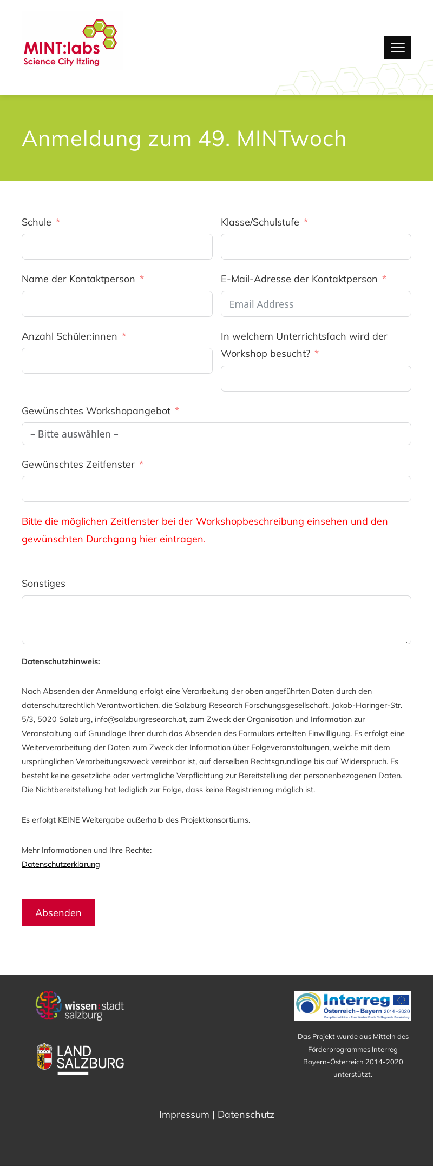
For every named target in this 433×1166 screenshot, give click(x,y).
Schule (36, 222)
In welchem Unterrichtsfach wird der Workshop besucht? (304, 345)
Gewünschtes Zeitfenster (78, 464)
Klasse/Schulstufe (260, 222)
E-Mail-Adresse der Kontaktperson (299, 279)
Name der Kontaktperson (78, 279)
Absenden (58, 912)
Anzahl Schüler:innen (69, 336)
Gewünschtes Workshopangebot (96, 411)
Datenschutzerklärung (61, 864)
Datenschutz (246, 1114)
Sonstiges (43, 583)
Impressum (184, 1114)
